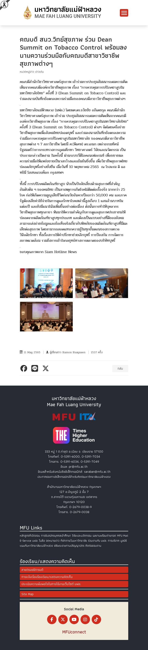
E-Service (25, 540)
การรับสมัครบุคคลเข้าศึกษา (56, 535)
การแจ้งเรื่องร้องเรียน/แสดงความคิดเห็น (47, 576)
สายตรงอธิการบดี (32, 569)
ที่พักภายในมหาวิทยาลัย (74, 540)
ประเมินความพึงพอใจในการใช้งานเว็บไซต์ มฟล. (51, 584)
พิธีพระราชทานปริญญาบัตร (69, 546)
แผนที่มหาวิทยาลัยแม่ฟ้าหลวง (36, 546)
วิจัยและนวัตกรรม (82, 535)
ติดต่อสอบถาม (93, 546)
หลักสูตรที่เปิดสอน (30, 535)
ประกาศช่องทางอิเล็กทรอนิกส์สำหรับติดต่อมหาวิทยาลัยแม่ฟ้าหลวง (74, 477)
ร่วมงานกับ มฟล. (97, 540)
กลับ (120, 368)
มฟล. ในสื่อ (38, 540)
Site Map (27, 594)
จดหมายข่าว (52, 540)
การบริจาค (113, 540)
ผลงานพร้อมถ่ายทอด (104, 535)
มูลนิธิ (123, 540)
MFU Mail (122, 535)
